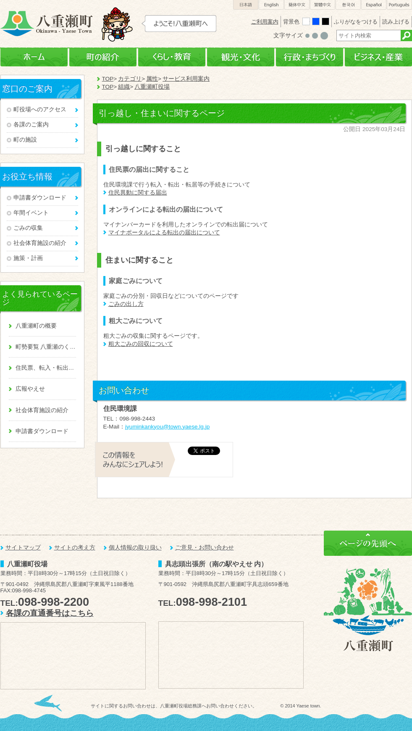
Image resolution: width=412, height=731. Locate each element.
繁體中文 (322, 5)
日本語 (245, 5)
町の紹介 (102, 57)
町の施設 (25, 140)
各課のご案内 (31, 124)
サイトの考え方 (74, 547)
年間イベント (31, 213)
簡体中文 (297, 5)
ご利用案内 (264, 21)
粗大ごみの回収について (140, 344)
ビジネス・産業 (378, 57)
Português (399, 5)
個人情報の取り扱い (135, 547)
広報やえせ (30, 389)
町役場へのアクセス (39, 109)
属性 (152, 79)
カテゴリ (130, 79)
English (271, 5)
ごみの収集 (28, 228)
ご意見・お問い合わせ (204, 547)
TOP (108, 79)
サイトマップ (23, 547)
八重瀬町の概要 (36, 326)
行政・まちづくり (309, 57)
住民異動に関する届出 (137, 192)
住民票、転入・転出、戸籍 (46, 368)
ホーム (34, 57)
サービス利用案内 (186, 79)
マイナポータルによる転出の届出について (164, 232)
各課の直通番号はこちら (50, 613)
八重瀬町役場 (152, 87)
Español (373, 5)
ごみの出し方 (126, 304)
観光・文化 (240, 57)
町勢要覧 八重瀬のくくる (46, 347)
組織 (124, 87)
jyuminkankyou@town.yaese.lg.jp (167, 426)
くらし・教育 (171, 57)
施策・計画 (28, 258)
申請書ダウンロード (39, 198)
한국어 (348, 5)
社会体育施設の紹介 (39, 243)
